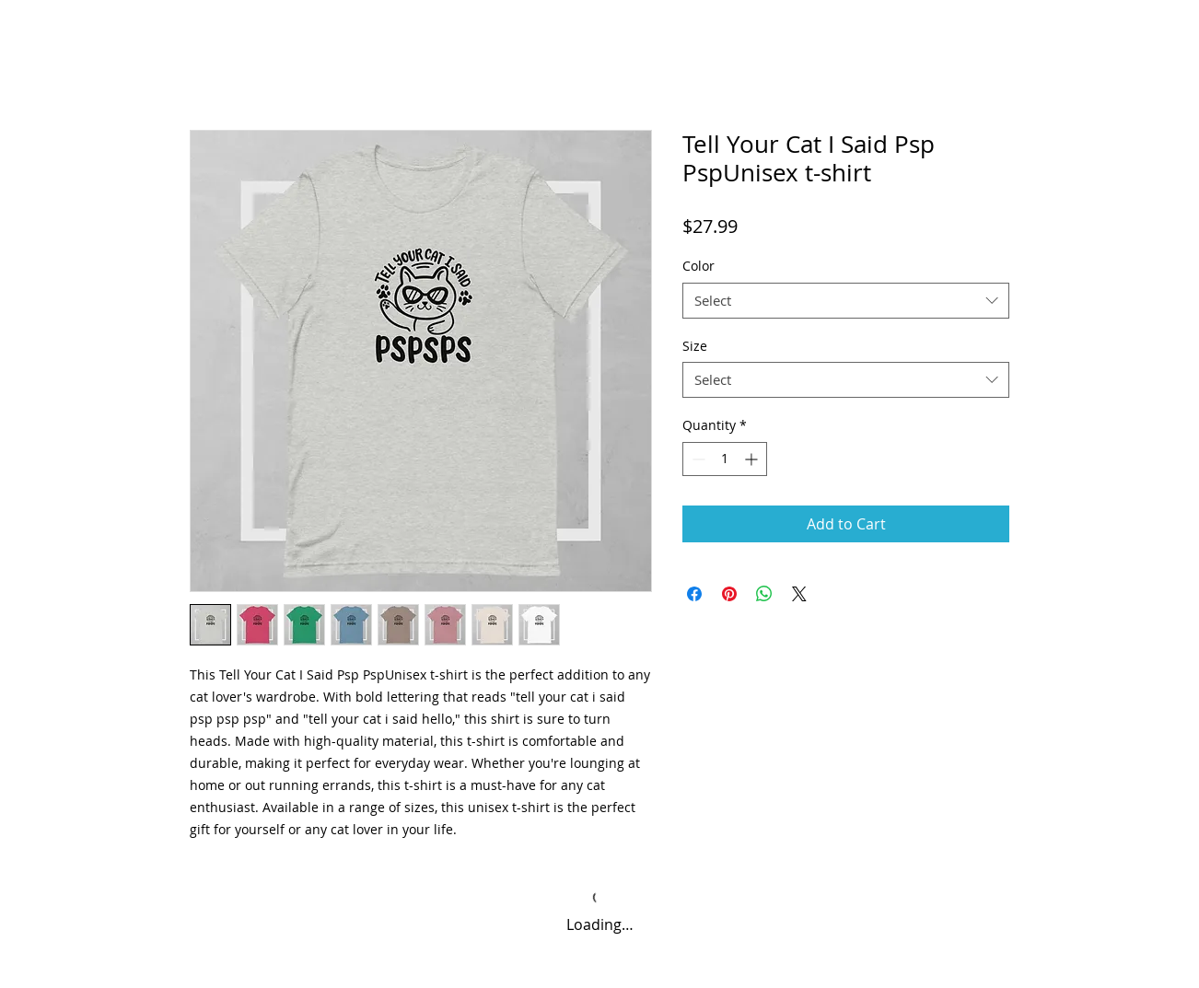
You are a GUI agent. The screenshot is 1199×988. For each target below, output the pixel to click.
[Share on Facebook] (694, 594)
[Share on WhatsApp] (764, 594)
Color (698, 265)
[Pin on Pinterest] (729, 594)
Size (694, 346)
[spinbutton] (724, 459)
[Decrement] (696, 459)
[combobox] (845, 301)
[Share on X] (799, 594)
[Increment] (752, 459)
